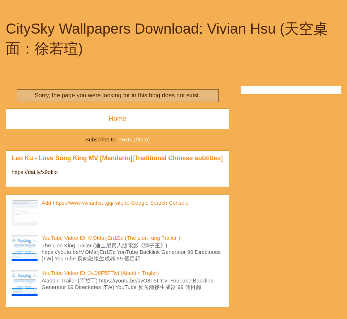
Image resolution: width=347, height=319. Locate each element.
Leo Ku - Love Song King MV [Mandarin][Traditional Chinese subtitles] (117, 158)
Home (117, 118)
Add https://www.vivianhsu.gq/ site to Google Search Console (115, 203)
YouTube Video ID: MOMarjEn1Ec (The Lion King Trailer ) (111, 238)
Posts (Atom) (134, 139)
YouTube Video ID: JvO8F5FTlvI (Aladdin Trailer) (100, 273)
